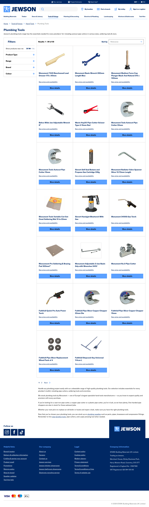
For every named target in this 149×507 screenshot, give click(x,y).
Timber (24, 16)
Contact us (43, 458)
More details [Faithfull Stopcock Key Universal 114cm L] (91, 370)
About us (42, 451)
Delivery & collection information (16, 455)
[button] (126, 41)
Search (42, 9)
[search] (58, 9)
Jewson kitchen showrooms (49, 466)
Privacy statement (81, 462)
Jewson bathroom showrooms (50, 469)
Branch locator (9, 451)
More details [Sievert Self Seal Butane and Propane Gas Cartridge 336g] (91, 182)
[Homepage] (127, 428)
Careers (42, 455)
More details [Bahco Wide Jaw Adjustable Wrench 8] (55, 135)
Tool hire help (9, 480)
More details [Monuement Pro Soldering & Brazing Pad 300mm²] (55, 276)
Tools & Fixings (53, 16)
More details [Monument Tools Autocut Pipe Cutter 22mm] (127, 135)
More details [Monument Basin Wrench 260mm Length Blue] (91, 88)
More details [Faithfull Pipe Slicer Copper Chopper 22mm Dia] (91, 323)
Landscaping (108, 16)
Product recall (9, 462)
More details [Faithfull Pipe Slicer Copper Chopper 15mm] (127, 323)
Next (47, 383)
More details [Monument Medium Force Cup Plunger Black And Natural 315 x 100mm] (127, 88)
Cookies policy (79, 455)
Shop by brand (9, 473)
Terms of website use (82, 473)
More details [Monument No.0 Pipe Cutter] (127, 276)
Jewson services (45, 462)
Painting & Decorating (71, 16)
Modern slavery (80, 458)
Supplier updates (10, 476)
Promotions (8, 466)
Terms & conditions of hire (84, 469)
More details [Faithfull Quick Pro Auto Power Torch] (55, 323)
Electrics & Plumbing (91, 16)
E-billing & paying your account (15, 458)
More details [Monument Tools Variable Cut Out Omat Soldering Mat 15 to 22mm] (55, 229)
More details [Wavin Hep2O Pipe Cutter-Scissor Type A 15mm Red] (91, 135)
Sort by (104, 42)
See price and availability (48, 82)
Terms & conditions (81, 466)
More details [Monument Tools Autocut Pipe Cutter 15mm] (55, 182)
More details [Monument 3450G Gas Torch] (127, 229)
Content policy (79, 451)
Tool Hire (142, 16)
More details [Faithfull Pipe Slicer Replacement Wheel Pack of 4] (55, 370)
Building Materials (10, 16)
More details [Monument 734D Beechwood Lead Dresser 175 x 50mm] (55, 88)
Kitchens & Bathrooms (126, 16)
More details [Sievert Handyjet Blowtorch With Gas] (91, 229)
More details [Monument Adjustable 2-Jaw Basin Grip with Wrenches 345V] (91, 276)
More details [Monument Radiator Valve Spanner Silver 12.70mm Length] (127, 182)
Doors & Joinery (37, 16)
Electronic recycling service (49, 473)
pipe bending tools (59, 417)
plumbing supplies (94, 414)
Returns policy (9, 469)
